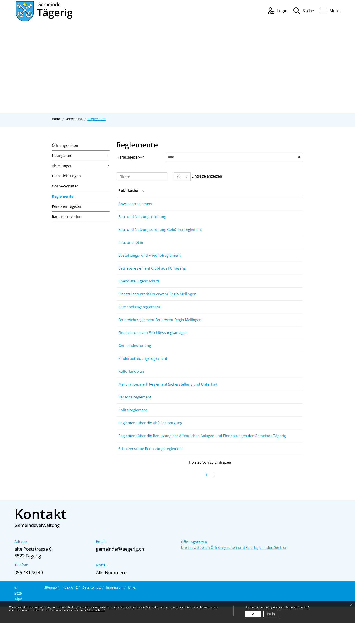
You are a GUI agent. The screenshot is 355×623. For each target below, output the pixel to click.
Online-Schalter (65, 186)
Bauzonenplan (130, 242)
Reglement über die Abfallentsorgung (150, 433)
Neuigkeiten (62, 155)
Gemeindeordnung (134, 356)
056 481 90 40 (28, 589)
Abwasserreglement (135, 203)
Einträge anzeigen (198, 176)
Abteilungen (62, 165)
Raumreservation (67, 216)
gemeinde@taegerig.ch (120, 565)
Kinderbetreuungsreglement (142, 369)
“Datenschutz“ (96, 610)
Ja (252, 613)
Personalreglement (134, 407)
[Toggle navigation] (329, 10)
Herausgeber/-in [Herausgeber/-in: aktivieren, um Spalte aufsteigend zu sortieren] (242, 190)
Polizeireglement (132, 420)
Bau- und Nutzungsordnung (142, 216)
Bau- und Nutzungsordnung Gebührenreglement (160, 229)
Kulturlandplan (131, 382)
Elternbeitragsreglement (139, 312)
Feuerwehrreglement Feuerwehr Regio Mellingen (159, 325)
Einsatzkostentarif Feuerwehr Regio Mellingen (157, 293)
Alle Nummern (111, 589)
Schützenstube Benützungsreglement (150, 464)
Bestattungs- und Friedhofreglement (149, 255)
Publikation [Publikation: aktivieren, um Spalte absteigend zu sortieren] (129, 190)
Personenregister (67, 206)
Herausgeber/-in (131, 157)
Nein (271, 613)
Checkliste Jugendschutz (139, 281)
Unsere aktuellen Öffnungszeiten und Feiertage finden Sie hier (234, 563)
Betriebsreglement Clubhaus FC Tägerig (152, 268)
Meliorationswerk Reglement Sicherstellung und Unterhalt (168, 395)
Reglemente (62, 197)
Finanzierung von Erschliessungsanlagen (153, 343)
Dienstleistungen (66, 175)
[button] (303, 10)
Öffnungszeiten (65, 145)
